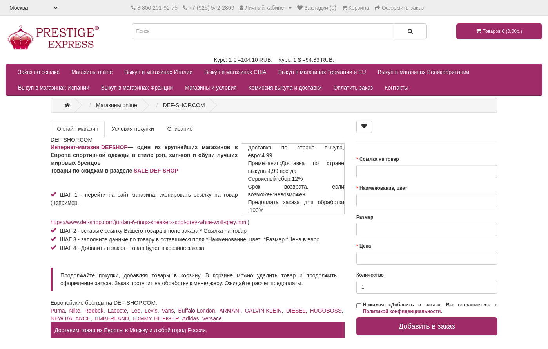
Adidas (190, 318)
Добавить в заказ (427, 326)
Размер (364, 217)
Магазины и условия (210, 88)
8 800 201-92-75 (157, 8)
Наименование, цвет (383, 188)
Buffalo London (196, 311)
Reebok (94, 311)
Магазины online (92, 72)
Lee (135, 311)
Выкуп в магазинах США (235, 72)
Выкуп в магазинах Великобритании (424, 72)
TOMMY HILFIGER (155, 318)
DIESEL (296, 311)
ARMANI (229, 311)
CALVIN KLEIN (263, 311)
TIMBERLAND (111, 318)
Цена (365, 246)
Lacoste (117, 311)
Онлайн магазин (77, 129)
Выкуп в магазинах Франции (137, 88)
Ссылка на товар (379, 159)
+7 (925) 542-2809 (211, 8)
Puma (58, 311)
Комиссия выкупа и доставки (285, 88)
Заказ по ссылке (39, 72)
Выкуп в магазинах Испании (53, 88)
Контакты (396, 88)
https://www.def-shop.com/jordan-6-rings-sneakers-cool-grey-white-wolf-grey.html (149, 222)
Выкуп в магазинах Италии (159, 72)
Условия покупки (133, 129)
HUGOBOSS (325, 311)
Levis (151, 311)
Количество (370, 275)
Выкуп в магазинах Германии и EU (322, 72)
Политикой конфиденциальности (402, 311)
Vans (168, 311)
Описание (179, 129)
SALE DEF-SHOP (156, 170)
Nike (74, 311)
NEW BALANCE (71, 318)
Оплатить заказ (353, 88)
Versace (212, 318)
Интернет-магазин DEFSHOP (89, 147)
